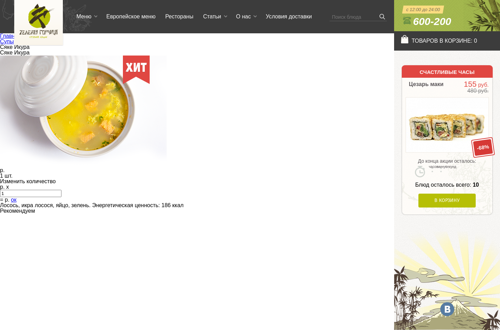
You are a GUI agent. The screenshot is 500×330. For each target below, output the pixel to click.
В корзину (447, 200)
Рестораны (179, 16)
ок (14, 200)
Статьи (212, 16)
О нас (243, 16)
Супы (7, 41)
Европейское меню (131, 16)
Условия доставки (289, 16)
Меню (83, 16)
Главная (10, 36)
